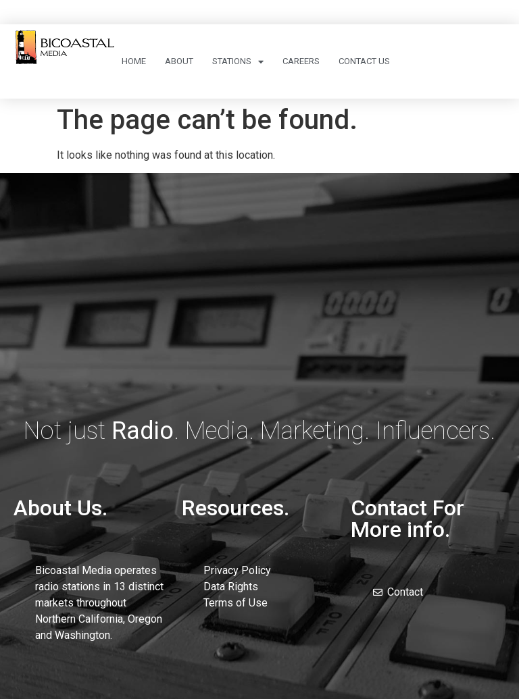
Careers (301, 61)
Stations (238, 62)
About (179, 61)
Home (134, 61)
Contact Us (364, 61)
